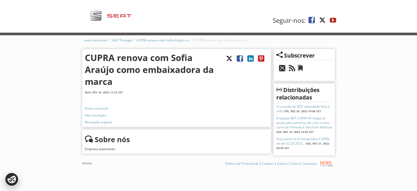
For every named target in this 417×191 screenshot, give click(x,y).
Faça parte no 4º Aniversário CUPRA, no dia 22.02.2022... (303, 141)
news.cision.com (96, 40)
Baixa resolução (97, 108)
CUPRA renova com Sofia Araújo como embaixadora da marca (163, 40)
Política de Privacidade (241, 163)
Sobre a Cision (287, 163)
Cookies (268, 163)
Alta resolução (95, 115)
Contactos (309, 163)
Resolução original (98, 122)
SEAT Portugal (121, 40)
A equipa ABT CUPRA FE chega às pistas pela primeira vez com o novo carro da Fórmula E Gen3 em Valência (304, 122)
